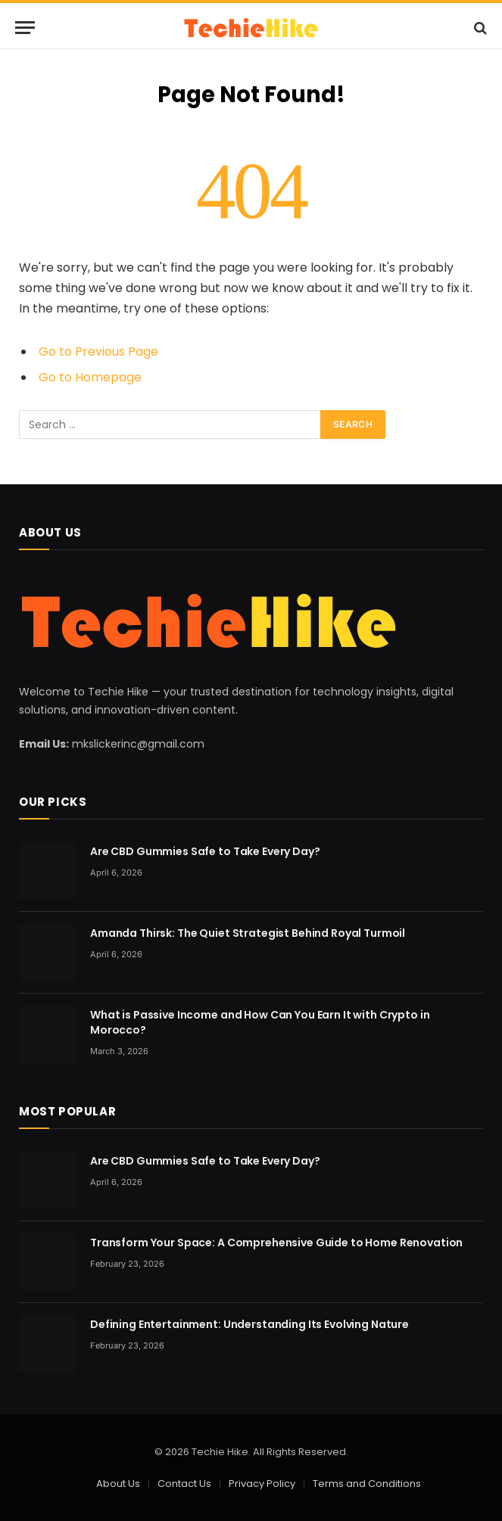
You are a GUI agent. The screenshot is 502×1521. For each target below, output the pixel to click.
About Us (118, 1483)
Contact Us (184, 1483)
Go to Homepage (90, 377)
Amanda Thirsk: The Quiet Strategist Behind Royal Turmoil (247, 933)
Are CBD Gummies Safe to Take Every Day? (205, 851)
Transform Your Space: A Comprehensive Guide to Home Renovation (276, 1242)
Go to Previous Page (98, 351)
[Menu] (25, 28)
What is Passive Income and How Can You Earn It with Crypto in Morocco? (259, 1022)
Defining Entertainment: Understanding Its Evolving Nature (249, 1324)
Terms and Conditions (367, 1483)
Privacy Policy (262, 1483)
